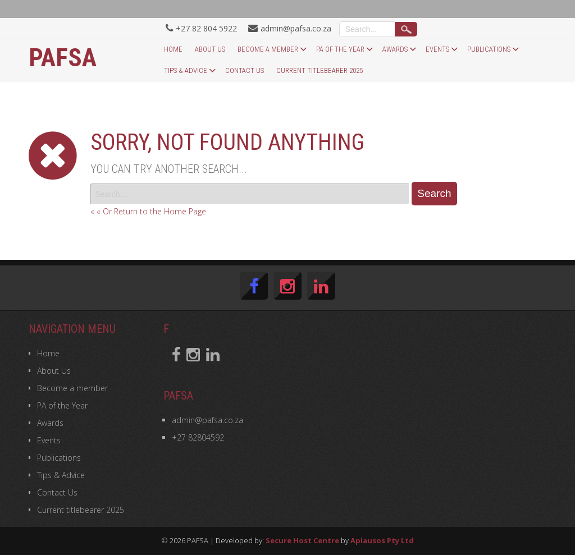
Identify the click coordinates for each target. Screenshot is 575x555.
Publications (488, 49)
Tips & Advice (185, 70)
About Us (210, 49)
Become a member (268, 49)
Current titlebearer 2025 (319, 70)
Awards (395, 49)
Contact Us (244, 70)
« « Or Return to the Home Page (148, 211)
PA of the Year (340, 49)
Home (173, 49)
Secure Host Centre (302, 540)
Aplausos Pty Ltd (382, 540)
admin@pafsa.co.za (207, 420)
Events (437, 49)
